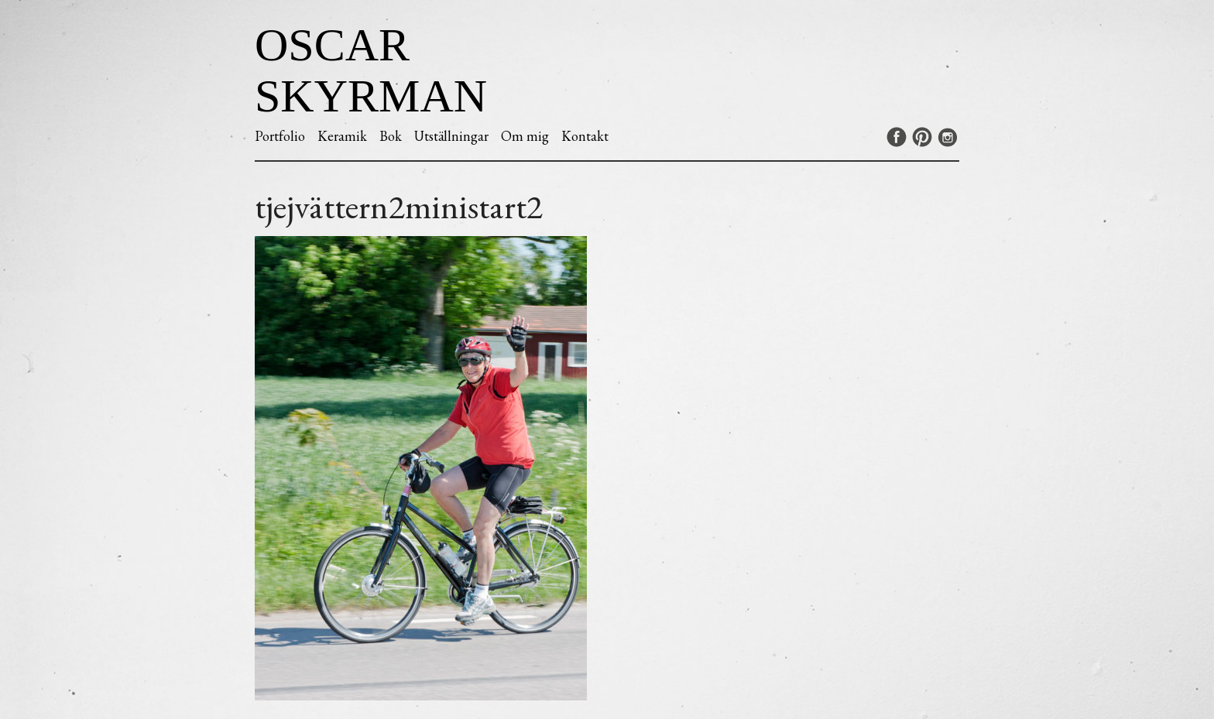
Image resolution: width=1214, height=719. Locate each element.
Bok (390, 136)
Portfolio (280, 136)
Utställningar (451, 136)
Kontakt (585, 136)
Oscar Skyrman (371, 70)
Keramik (342, 136)
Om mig (525, 136)
